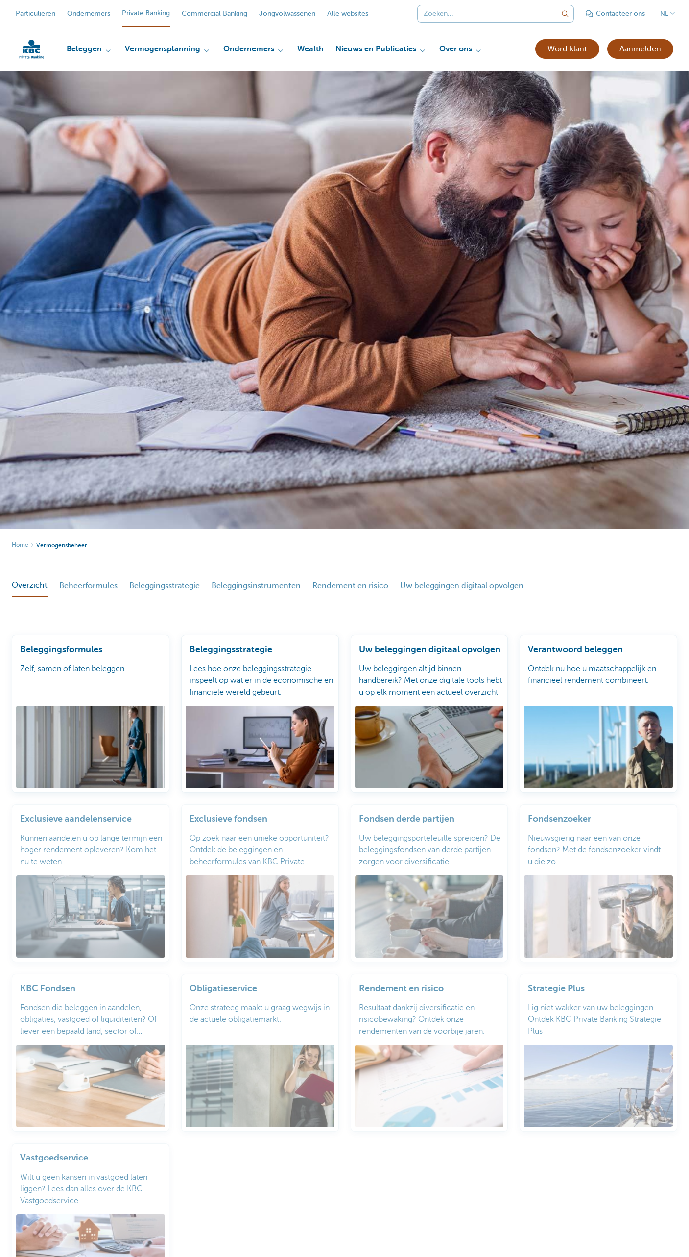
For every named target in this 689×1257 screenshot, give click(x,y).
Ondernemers (88, 13)
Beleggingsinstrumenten (256, 585)
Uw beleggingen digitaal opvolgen (461, 585)
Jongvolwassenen (287, 13)
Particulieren (35, 13)
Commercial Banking (214, 13)
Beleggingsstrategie (164, 585)
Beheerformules (88, 585)
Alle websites (347, 13)
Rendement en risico (350, 585)
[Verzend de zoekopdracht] (565, 14)
